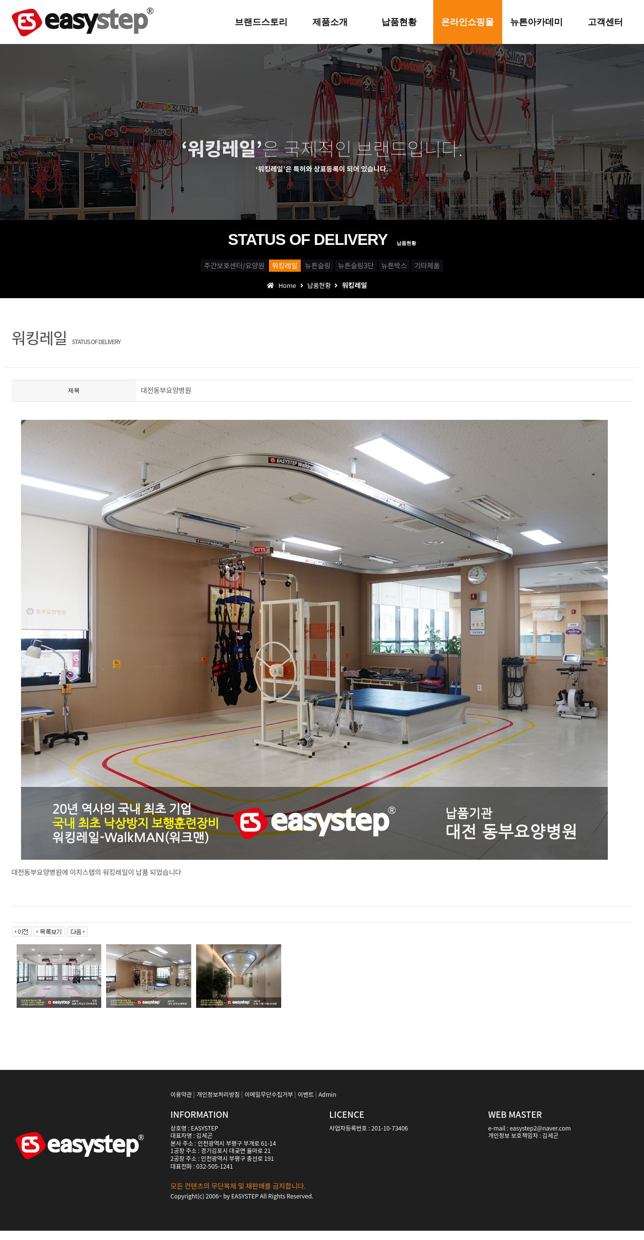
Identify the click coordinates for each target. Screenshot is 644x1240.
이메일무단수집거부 (268, 1103)
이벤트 (306, 1103)
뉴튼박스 (451, 269)
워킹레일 (231, 269)
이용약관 (181, 1103)
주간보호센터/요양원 (143, 269)
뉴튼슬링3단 (376, 269)
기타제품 (521, 269)
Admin (327, 1103)
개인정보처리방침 (218, 1103)
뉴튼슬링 (301, 269)
